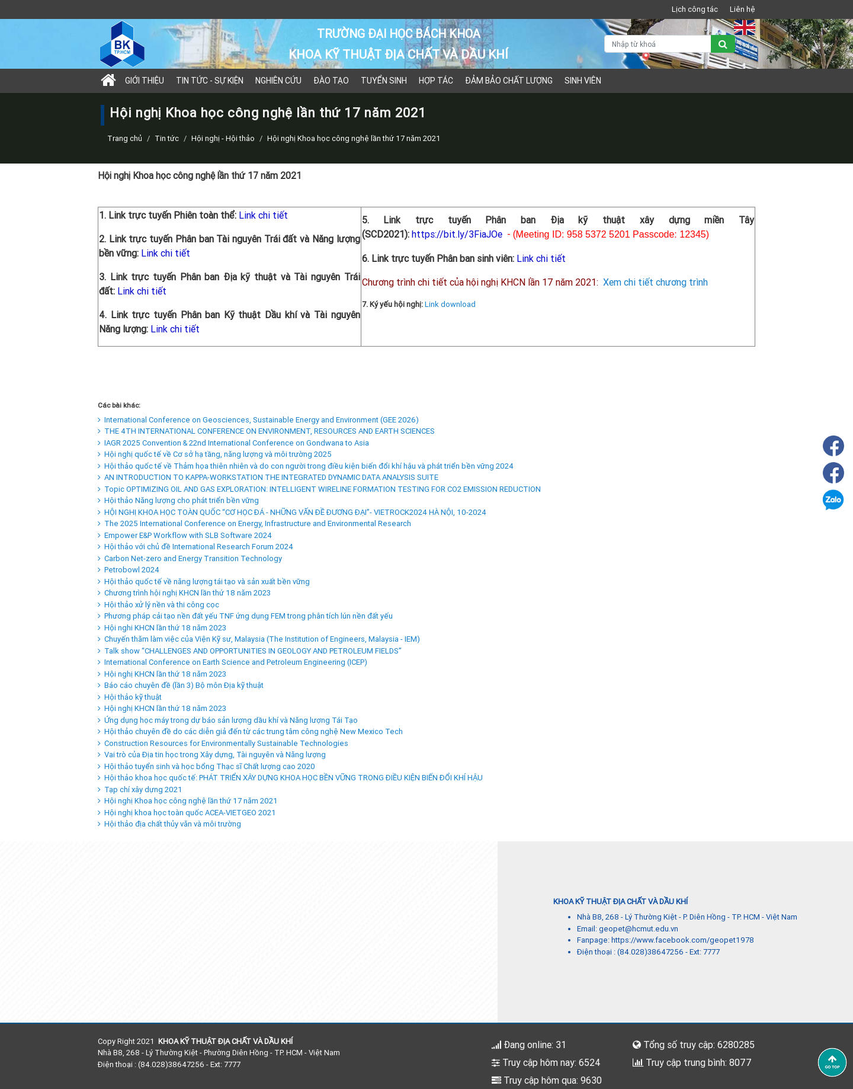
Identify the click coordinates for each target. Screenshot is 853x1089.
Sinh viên (583, 80)
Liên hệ (742, 9)
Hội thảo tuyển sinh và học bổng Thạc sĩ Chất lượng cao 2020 (206, 766)
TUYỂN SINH (384, 80)
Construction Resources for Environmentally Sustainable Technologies (223, 743)
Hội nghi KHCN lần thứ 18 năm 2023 (162, 628)
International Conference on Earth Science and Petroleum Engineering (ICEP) (232, 662)
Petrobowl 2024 (128, 570)
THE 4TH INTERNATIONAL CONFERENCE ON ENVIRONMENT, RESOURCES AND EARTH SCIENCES (266, 431)
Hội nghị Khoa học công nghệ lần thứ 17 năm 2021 (188, 801)
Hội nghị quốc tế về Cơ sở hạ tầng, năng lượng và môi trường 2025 (215, 454)
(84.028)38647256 (650, 952)
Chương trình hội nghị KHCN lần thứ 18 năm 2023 (184, 593)
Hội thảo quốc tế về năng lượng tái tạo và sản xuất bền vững (204, 581)
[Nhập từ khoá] (657, 44)
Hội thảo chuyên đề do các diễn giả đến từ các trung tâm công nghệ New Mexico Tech (250, 731)
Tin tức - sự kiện (209, 80)
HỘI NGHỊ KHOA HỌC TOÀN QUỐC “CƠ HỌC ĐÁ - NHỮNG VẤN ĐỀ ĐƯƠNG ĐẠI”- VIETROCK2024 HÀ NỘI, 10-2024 (292, 512)
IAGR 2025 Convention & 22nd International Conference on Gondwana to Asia (233, 443)
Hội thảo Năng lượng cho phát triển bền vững (178, 500)
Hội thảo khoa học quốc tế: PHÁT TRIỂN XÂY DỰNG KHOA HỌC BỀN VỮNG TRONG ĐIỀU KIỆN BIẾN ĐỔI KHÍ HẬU (290, 778)
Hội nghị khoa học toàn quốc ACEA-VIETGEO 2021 (187, 813)
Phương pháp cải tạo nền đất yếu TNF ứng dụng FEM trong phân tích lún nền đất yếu (245, 616)
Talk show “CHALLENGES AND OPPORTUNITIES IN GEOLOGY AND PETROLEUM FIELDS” (250, 651)
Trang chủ (124, 138)
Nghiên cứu (278, 80)
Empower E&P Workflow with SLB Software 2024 (185, 535)
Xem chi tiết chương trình (655, 282)
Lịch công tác (695, 9)
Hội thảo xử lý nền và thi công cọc (158, 605)
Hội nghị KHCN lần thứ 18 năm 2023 (162, 674)
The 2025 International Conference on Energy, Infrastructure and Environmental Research (254, 523)
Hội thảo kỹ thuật (130, 697)
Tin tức (167, 138)
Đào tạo (331, 80)
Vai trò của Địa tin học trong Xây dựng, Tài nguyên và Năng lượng (212, 755)
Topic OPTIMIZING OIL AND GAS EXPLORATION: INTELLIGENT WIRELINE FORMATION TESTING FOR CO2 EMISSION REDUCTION (319, 489)
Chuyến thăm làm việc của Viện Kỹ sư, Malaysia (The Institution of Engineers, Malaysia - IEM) (259, 639)
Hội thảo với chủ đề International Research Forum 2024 (195, 547)
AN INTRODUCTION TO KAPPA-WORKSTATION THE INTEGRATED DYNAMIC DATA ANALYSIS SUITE (268, 477)
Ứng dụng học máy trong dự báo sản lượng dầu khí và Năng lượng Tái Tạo (228, 720)
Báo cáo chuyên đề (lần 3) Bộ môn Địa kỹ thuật (181, 685)
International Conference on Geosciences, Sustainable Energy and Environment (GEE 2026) (258, 420)
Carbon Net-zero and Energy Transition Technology (190, 558)
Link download (450, 304)
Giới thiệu (144, 80)
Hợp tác (436, 80)
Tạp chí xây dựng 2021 (140, 789)
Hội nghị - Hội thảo (223, 138)
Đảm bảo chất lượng (509, 80)
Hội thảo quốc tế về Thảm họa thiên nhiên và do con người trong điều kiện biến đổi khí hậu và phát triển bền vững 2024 (306, 466)
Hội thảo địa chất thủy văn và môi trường (169, 824)
